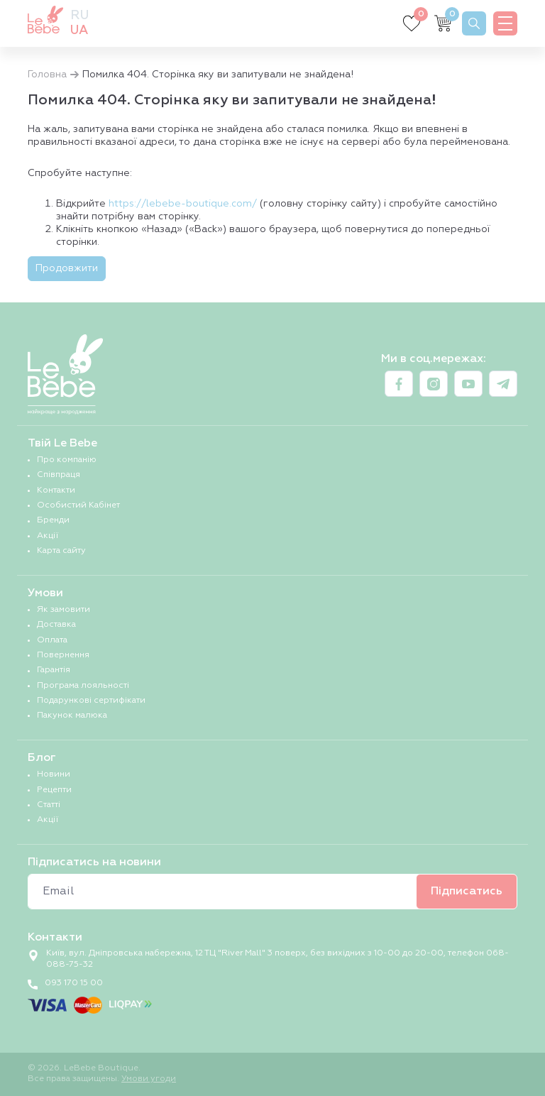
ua (79, 30)
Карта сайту (61, 551)
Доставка (56, 624)
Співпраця (58, 475)
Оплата (52, 640)
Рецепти (54, 790)
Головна (47, 75)
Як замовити (63, 609)
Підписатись (466, 891)
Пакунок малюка (72, 715)
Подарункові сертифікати (91, 700)
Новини (53, 774)
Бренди (53, 520)
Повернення (63, 655)
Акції (47, 536)
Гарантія (53, 670)
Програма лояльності (83, 685)
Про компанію (67, 460)
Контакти (56, 490)
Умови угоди (148, 1079)
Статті (48, 805)
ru (79, 15)
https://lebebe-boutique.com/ (183, 204)
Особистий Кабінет (78, 505)
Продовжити (66, 268)
